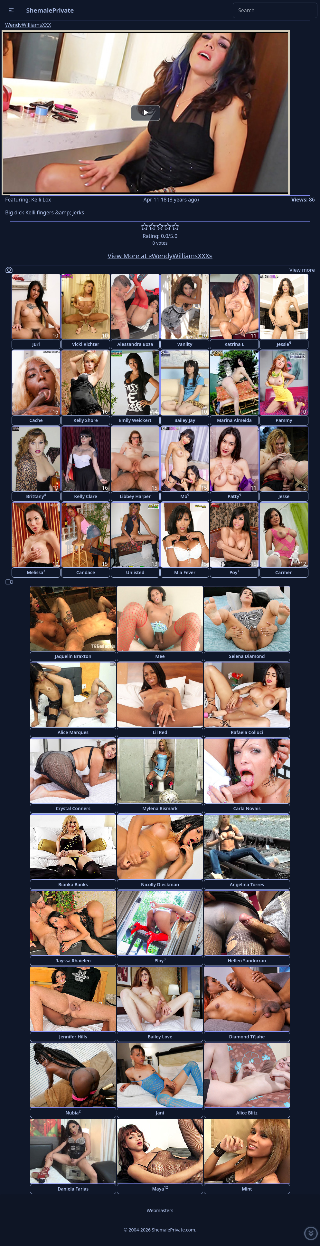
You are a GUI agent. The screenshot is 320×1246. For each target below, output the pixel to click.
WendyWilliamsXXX (28, 24)
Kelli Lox (41, 199)
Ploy (160, 960)
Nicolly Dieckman (160, 884)
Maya (160, 1188)
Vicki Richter (85, 344)
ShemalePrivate (50, 10)
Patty (234, 496)
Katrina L (234, 344)
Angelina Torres (247, 884)
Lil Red (160, 732)
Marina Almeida (234, 420)
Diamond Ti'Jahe (247, 1037)
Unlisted (135, 572)
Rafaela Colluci (247, 732)
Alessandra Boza (135, 344)
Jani (160, 1113)
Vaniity (185, 344)
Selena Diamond (247, 656)
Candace (85, 572)
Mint (247, 1189)
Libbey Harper (135, 496)
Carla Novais (246, 808)
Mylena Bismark (160, 808)
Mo (184, 496)
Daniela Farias (73, 1189)
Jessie (284, 343)
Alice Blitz (247, 1113)
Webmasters (160, 1210)
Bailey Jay (184, 420)
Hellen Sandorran (247, 960)
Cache (35, 420)
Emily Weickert (135, 420)
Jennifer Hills (73, 1037)
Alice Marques (73, 732)
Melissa (36, 572)
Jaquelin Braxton (73, 656)
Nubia (73, 1112)
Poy (235, 572)
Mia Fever (184, 572)
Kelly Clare (85, 496)
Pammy (284, 420)
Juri (36, 344)
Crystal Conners (73, 808)
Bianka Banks (73, 884)
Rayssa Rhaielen (73, 960)
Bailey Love (160, 1037)
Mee (160, 656)
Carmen (284, 572)
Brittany (36, 496)
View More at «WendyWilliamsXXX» (160, 255)
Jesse (284, 496)
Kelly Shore (85, 420)
